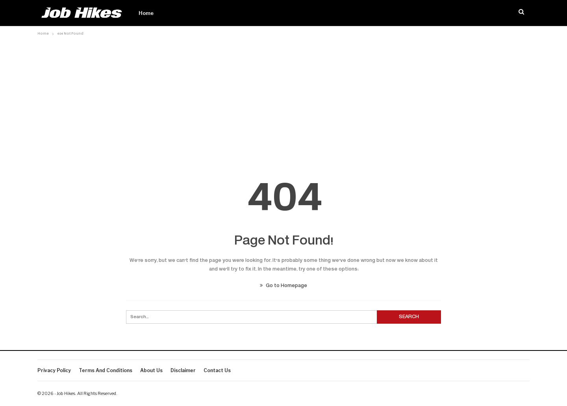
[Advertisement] (283, 97)
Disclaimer (183, 370)
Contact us (217, 370)
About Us (151, 370)
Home (146, 13)
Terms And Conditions (105, 370)
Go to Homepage (283, 286)
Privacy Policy (54, 370)
